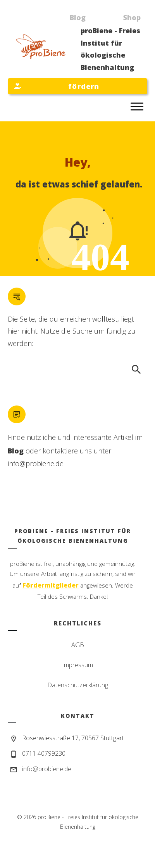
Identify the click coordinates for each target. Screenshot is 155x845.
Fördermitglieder (50, 585)
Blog (78, 17)
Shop (132, 17)
